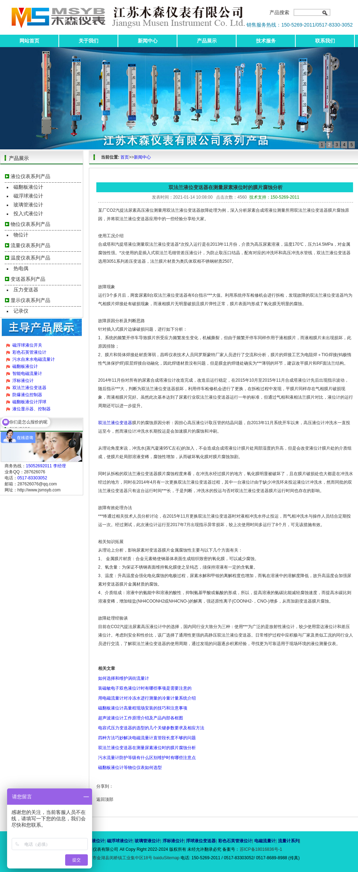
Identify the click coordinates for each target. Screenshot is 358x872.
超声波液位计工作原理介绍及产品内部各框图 (140, 718)
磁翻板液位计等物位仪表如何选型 (130, 767)
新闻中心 (148, 41)
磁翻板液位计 (28, 187)
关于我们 (88, 41)
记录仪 (20, 311)
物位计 (20, 235)
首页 (124, 157)
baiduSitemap (166, 857)
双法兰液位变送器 (29, 387)
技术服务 (266, 41)
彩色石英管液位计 (29, 352)
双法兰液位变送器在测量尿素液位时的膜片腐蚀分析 (147, 747)
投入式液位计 (28, 213)
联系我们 (325, 41)
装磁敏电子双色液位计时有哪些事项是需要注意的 (145, 688)
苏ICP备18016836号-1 (261, 849)
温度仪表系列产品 (30, 258)
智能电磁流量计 (27, 373)
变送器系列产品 (28, 279)
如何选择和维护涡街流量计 (123, 678)
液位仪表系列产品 (30, 176)
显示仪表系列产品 (30, 300)
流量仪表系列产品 (30, 245)
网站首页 (29, 41)
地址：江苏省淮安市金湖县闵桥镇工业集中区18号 (106, 857)
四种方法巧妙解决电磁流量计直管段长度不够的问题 (147, 737)
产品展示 (207, 41)
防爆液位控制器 (27, 394)
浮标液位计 (23, 380)
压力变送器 (25, 289)
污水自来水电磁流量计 (33, 359)
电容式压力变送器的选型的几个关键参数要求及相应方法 (151, 727)
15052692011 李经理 (46, 465)
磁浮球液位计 (28, 196)
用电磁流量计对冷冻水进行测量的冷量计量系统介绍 (147, 698)
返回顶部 (104, 799)
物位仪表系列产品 (30, 224)
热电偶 (20, 268)
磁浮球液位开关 (27, 345)
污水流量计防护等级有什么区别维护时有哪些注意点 (147, 757)
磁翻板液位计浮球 (29, 401)
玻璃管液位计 (28, 204)
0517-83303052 (32, 477)
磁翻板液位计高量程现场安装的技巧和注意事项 (142, 708)
